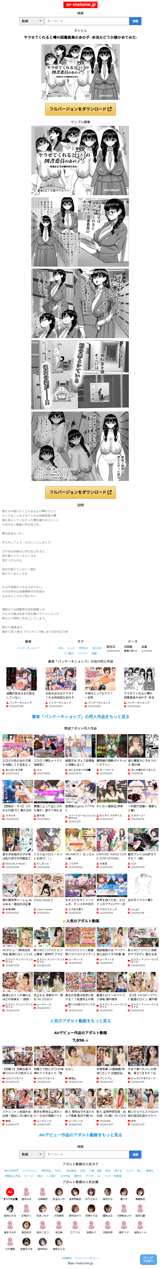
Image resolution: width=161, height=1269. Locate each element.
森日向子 (26, 1227)
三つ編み (69, 653)
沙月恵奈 (59, 1210)
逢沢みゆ (26, 1194)
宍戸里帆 (10, 1244)
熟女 (108, 1170)
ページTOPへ (148, 1259)
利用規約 (67, 1258)
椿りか (124, 1194)
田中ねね (43, 1244)
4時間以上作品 (12, 1175)
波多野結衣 (75, 1194)
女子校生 (65, 1175)
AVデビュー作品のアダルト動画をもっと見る (80, 1135)
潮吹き (78, 1175)
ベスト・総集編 (112, 1175)
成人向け (97, 648)
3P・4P (29, 1175)
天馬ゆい (26, 1210)
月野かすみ (91, 1210)
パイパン (83, 653)
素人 (139, 1170)
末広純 (59, 1227)
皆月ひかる (10, 1210)
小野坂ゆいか (124, 1210)
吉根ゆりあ (26, 1244)
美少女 (118, 1170)
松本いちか (43, 1210)
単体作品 (46, 1170)
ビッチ (71, 648)
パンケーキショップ (28, 648)
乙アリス (75, 1227)
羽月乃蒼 (140, 1210)
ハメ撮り (51, 1175)
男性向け (84, 648)
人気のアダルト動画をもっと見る (80, 1021)
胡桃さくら (140, 1227)
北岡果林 (43, 1194)
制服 (94, 653)
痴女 (40, 1175)
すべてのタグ (11, 1170)
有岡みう (91, 1227)
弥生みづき (59, 1194)
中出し (58, 1170)
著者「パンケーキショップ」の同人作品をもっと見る (80, 717)
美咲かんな (59, 1244)
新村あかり (75, 1210)
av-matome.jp (81, 4)
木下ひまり (91, 1194)
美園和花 (140, 1194)
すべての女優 (10, 1194)
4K (98, 1175)
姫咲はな (108, 1210)
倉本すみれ (10, 1227)
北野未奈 (108, 1227)
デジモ (89, 1175)
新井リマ (124, 1227)
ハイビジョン (30, 1170)
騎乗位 (149, 1170)
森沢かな (108, 1194)
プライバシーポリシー (87, 1258)
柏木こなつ (43, 1227)
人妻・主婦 (95, 1170)
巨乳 (61, 648)
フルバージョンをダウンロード (80, 109)
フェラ (129, 1170)
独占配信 (71, 1170)
